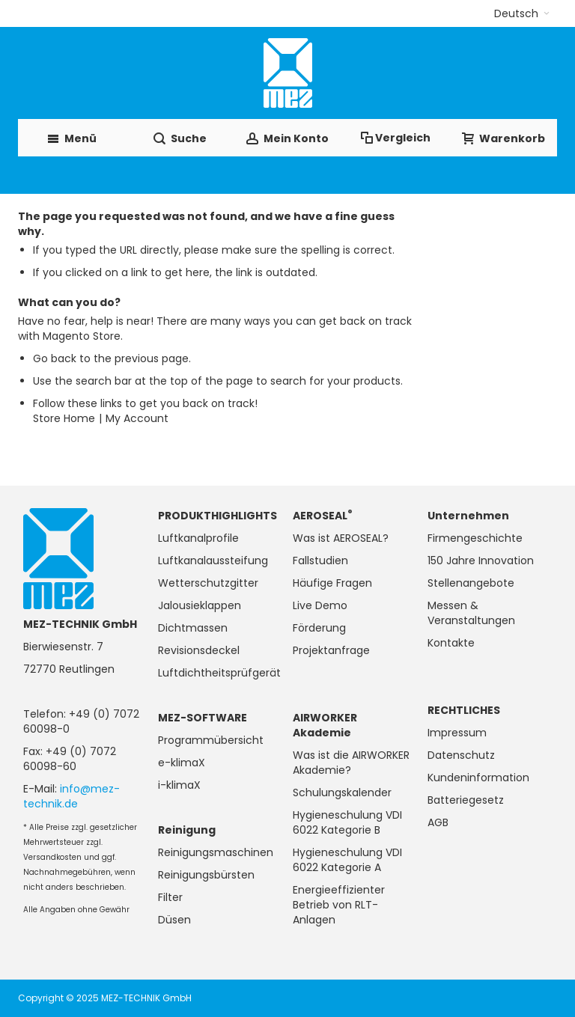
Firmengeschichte (475, 538)
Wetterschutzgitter (208, 582)
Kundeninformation (478, 777)
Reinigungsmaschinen (215, 852)
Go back (54, 358)
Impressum (457, 732)
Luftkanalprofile (198, 538)
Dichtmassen (193, 627)
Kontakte (451, 642)
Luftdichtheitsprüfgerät (219, 672)
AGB (438, 822)
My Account (137, 418)
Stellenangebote (471, 582)
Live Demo (320, 605)
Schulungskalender (342, 792)
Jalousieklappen (199, 605)
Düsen (174, 919)
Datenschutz (461, 755)
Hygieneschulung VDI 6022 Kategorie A (347, 860)
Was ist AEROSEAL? (341, 538)
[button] (522, 13)
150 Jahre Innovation (481, 560)
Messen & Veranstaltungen (471, 613)
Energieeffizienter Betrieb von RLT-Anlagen (339, 904)
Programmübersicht (211, 740)
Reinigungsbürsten (206, 874)
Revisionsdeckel (199, 650)
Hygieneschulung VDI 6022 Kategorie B (347, 822)
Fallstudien (320, 560)
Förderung (319, 627)
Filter (170, 897)
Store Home (64, 418)
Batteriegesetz (466, 799)
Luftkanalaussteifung (213, 560)
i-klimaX (179, 785)
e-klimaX (181, 762)
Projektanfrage (331, 650)
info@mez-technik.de (71, 796)
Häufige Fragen (332, 582)
